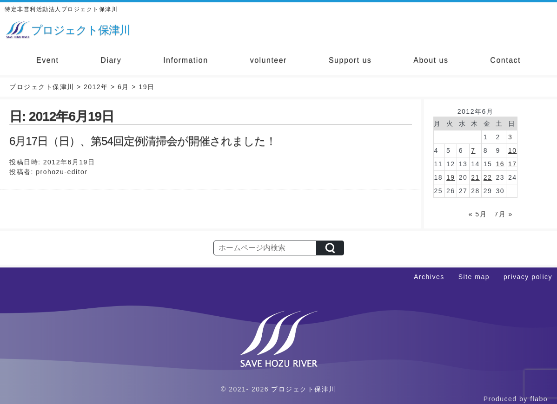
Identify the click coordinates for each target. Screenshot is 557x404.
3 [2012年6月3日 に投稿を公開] (510, 137)
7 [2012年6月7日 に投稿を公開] (473, 150)
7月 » (503, 214)
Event (47, 60)
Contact (505, 60)
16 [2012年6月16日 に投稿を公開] (500, 164)
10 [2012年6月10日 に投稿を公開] (512, 150)
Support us (350, 60)
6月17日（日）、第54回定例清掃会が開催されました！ (142, 141)
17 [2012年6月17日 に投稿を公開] (512, 164)
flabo (539, 399)
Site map (474, 276)
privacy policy (528, 276)
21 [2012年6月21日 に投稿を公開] (475, 177)
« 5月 (478, 214)
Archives (429, 276)
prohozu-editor (61, 172)
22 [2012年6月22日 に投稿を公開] (488, 177)
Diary (110, 60)
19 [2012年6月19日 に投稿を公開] (450, 177)
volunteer (268, 60)
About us (430, 60)
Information (185, 60)
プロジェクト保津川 (303, 389)
